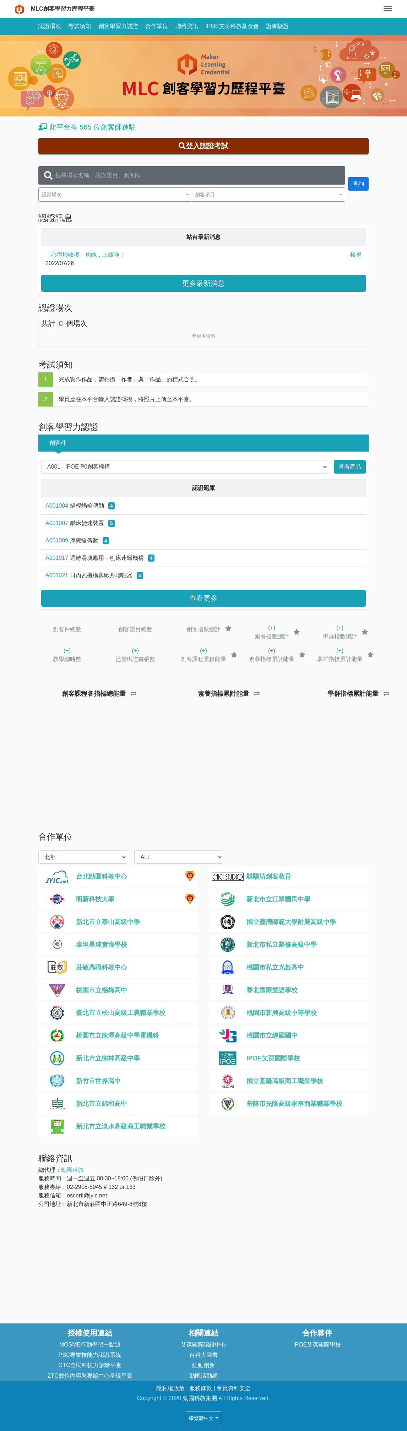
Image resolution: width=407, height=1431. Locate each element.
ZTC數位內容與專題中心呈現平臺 (89, 1376)
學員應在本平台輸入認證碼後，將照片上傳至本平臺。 (127, 400)
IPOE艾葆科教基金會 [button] (232, 26)
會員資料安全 (234, 1388)
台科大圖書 (203, 1355)
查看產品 (349, 467)
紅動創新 (203, 1365)
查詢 (358, 184)
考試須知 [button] (79, 26)
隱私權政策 (171, 1388)
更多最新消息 (203, 283)
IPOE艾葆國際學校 (317, 1345)
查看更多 (203, 598)
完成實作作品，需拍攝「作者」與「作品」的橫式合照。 (130, 380)
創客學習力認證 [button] (118, 26)
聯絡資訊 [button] (186, 26)
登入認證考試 (203, 146)
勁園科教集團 (200, 1398)
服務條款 (201, 1388)
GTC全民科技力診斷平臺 (89, 1365)
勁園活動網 (203, 1376)
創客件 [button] (57, 443)
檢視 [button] (356, 255)
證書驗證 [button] (277, 26)
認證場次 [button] (49, 26)
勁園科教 (72, 1170)
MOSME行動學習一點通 (89, 1345)
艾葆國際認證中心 (203, 1345)
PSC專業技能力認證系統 (90, 1355)
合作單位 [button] (156, 26)
